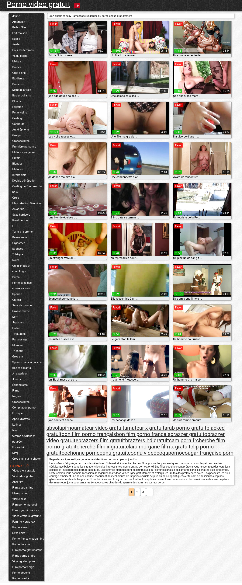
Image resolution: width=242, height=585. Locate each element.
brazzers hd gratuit (147, 440)
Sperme (17, 294)
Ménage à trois (21, 90)
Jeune (16, 16)
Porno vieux (19, 527)
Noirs (15, 260)
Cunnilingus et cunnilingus (21, 268)
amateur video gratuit (99, 428)
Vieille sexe (19, 499)
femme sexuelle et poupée (23, 438)
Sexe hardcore (21, 214)
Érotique (17, 413)
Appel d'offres (21, 419)
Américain (18, 21)
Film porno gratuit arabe (27, 550)
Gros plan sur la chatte (26, 458)
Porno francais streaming (28, 538)
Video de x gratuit (23, 476)
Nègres (16, 396)
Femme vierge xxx (23, 521)
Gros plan (18, 356)
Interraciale (19, 175)
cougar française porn (207, 453)
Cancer (16, 299)
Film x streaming (22, 487)
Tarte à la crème (22, 231)
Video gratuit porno (24, 561)
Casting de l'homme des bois (27, 189)
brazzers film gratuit (101, 440)
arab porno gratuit (185, 428)
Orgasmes (18, 243)
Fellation (17, 107)
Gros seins (19, 73)
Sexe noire (18, 533)
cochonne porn (79, 453)
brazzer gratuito (188, 434)
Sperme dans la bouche (27, 362)
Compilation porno (24, 407)
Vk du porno (19, 55)
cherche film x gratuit (101, 447)
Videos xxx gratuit (23, 470)
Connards (18, 124)
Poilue (16, 328)
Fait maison (19, 33)
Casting (17, 118)
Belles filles (19, 27)
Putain (16, 158)
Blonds (16, 101)
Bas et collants (21, 95)
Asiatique (18, 209)
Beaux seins (19, 237)
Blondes (17, 163)
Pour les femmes (23, 50)
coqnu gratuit (112, 453)
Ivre (14, 430)
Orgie (15, 197)
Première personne (24, 146)
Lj (13, 226)
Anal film (17, 482)
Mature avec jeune (23, 152)
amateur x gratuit (144, 428)
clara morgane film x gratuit (158, 447)
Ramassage (19, 339)
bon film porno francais (143, 434)
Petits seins (19, 112)
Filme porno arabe (23, 555)
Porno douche (21, 544)
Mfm (15, 317)
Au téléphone (20, 129)
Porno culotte (20, 578)
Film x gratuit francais (26, 510)
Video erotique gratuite (26, 516)
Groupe (16, 135)
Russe (16, 38)
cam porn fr (182, 440)
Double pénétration (24, 180)
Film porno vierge (23, 567)
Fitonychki (18, 447)
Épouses (17, 248)
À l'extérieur (19, 373)
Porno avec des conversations (22, 285)
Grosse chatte (21, 311)
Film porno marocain (25, 504)
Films (15, 390)
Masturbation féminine (26, 203)
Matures (17, 169)
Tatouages (19, 334)
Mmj (15, 453)
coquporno (169, 453)
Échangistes (20, 385)
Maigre (16, 61)
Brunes (16, 67)
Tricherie (17, 351)
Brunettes (18, 84)
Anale (15, 44)
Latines (17, 424)
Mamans (17, 345)
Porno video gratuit (38, 4)
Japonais (18, 322)
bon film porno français (88, 434)
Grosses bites (20, 141)
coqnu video (142, 453)
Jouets (16, 379)
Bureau (16, 277)
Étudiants (18, 78)
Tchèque (17, 254)
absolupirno (60, 428)
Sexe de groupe (22, 305)
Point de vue (20, 220)
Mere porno (19, 493)
